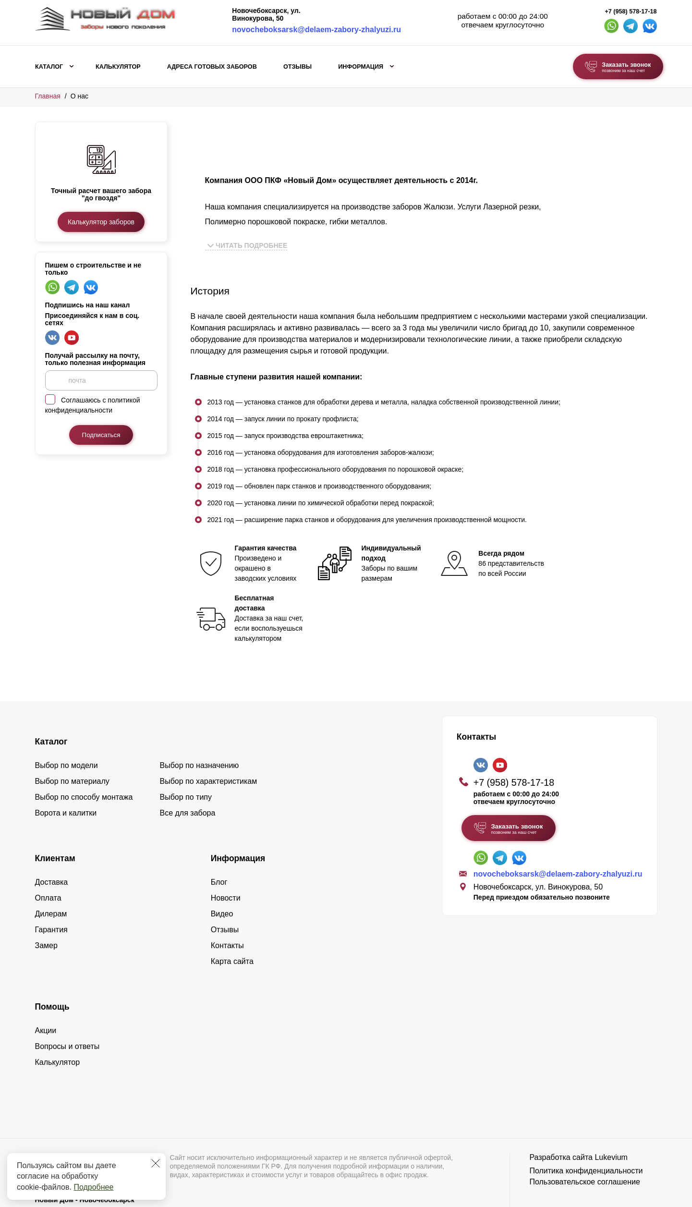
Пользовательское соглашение (584, 1142)
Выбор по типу (186, 757)
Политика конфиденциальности (586, 1131)
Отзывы (297, 66)
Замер (46, 906)
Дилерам (51, 874)
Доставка (51, 842)
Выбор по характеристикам (208, 741)
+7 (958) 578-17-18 (630, 11)
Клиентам (55, 818)
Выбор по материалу (72, 741)
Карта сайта (232, 921)
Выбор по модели (66, 725)
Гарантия (51, 890)
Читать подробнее (247, 245)
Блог (219, 842)
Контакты (227, 906)
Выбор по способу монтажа (84, 757)
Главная (48, 96)
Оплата (48, 858)
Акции (46, 991)
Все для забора (188, 773)
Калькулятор (118, 66)
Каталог (49, 66)
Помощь (52, 967)
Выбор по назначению (199, 725)
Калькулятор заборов (101, 222)
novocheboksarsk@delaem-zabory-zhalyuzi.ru (316, 29)
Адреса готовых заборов (212, 66)
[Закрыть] (155, 1163)
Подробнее (93, 1187)
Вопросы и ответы (67, 1006)
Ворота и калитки (66, 773)
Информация (360, 66)
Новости (226, 858)
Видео (222, 874)
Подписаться (101, 435)
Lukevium (611, 1117)
